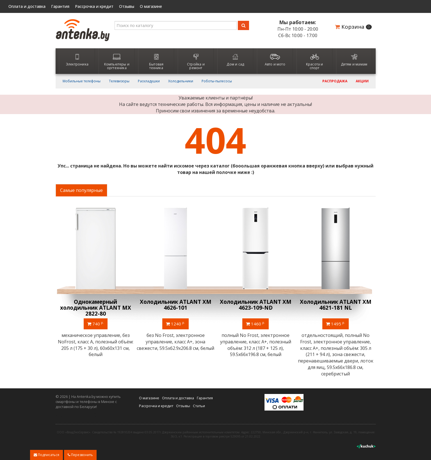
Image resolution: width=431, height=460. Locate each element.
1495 (335, 323)
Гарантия (60, 6)
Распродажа (334, 81)
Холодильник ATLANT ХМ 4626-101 (175, 304)
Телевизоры (119, 81)
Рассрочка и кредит (94, 6)
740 (95, 323)
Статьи (199, 405)
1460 (255, 323)
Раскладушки (149, 81)
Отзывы (126, 6)
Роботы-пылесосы (217, 81)
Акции (362, 81)
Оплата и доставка (26, 6)
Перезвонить (80, 454)
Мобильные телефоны (82, 81)
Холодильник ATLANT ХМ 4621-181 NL (335, 304)
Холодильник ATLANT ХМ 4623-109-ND (255, 304)
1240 (175, 323)
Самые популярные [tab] (81, 190)
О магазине (151, 6)
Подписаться (46, 454)
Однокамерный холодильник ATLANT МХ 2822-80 (95, 307)
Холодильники (180, 81)
